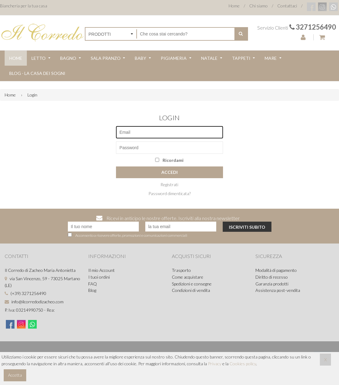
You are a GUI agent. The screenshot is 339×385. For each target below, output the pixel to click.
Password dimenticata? (169, 193)
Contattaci (287, 5)
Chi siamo (258, 5)
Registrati (169, 184)
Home (234, 5)
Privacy (214, 363)
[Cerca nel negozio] (186, 34)
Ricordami (169, 160)
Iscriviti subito (247, 227)
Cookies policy (242, 363)
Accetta (15, 375)
